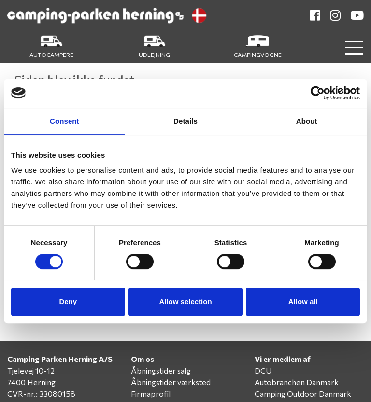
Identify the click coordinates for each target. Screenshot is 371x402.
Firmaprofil (151, 393)
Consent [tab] (64, 121)
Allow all (303, 301)
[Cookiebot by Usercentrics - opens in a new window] (317, 93)
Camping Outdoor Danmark (303, 393)
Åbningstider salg (161, 370)
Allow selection (185, 301)
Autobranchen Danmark (297, 382)
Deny (68, 301)
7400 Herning (31, 382)
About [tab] (306, 121)
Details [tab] (185, 121)
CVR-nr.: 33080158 (41, 393)
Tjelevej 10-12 (31, 370)
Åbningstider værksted (171, 382)
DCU (263, 370)
